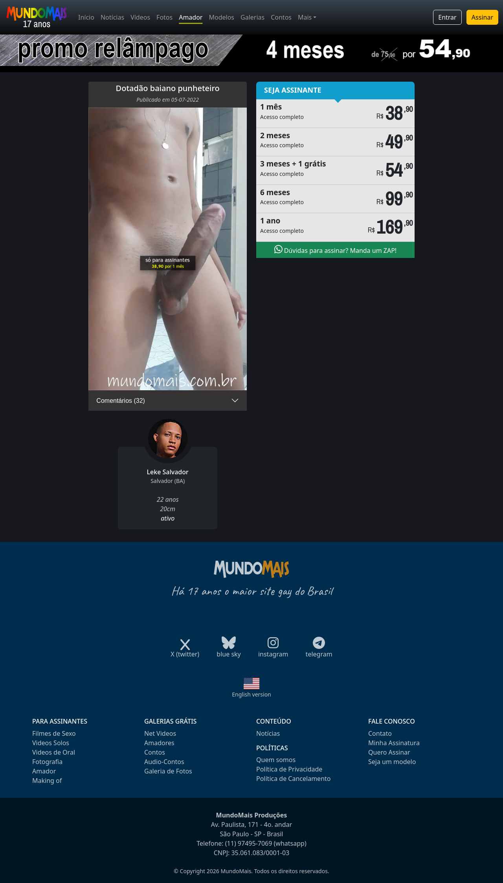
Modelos (221, 17)
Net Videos (160, 733)
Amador (190, 17)
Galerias (252, 17)
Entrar (447, 17)
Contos (281, 17)
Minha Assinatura (394, 743)
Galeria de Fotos (168, 771)
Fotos (164, 17)
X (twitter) (185, 651)
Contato (380, 733)
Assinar (482, 17)
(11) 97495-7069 (248, 843)
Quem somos (276, 759)
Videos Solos (50, 743)
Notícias (112, 17)
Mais (305, 17)
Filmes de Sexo (54, 733)
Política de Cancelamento (293, 778)
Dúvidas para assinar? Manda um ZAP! (335, 250)
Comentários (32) (120, 400)
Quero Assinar (389, 752)
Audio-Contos (164, 761)
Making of (47, 780)
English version (251, 694)
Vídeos (140, 17)
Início (86, 17)
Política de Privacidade (289, 769)
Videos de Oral (53, 752)
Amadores (159, 743)
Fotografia (47, 761)
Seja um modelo (392, 761)
